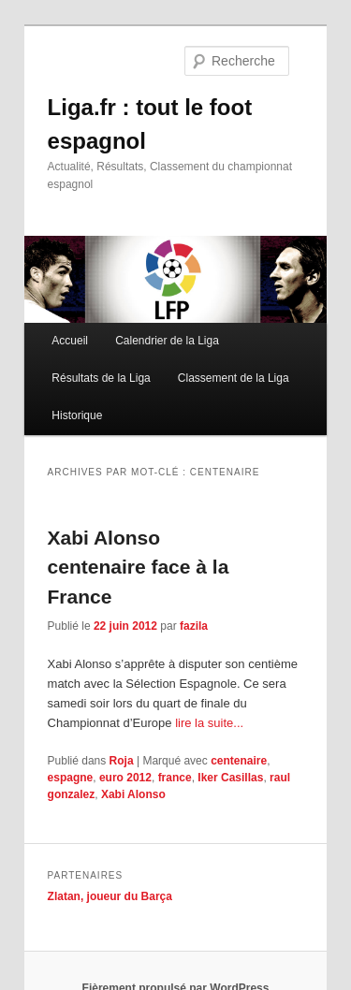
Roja (122, 760)
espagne (71, 777)
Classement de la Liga (233, 378)
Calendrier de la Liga (167, 340)
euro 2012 (125, 777)
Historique (76, 415)
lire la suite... (209, 723)
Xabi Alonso (133, 794)
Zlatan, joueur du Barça (110, 896)
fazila (194, 626)
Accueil (69, 340)
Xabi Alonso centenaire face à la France (138, 567)
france (175, 777)
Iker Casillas (230, 777)
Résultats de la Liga (100, 378)
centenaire (239, 760)
